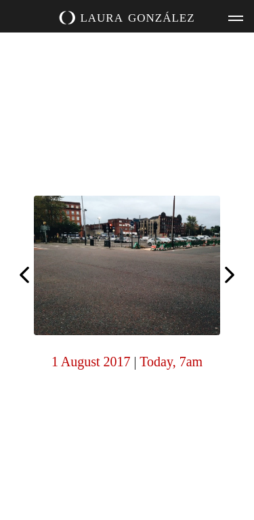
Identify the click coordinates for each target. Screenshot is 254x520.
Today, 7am (171, 361)
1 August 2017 (91, 361)
